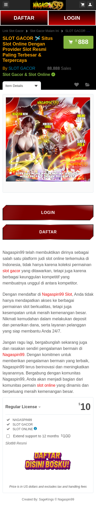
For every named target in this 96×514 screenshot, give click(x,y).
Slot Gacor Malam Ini (44, 31)
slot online (46, 385)
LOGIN (72, 18)
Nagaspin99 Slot (57, 294)
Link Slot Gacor (13, 31)
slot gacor (11, 271)
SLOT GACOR (21, 68)
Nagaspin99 (13, 354)
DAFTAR (24, 18)
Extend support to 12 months (42, 436)
